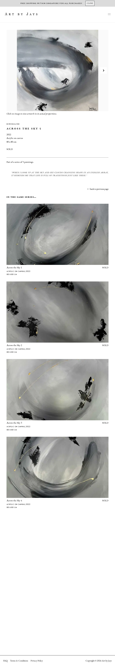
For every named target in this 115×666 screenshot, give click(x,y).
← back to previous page (98, 188)
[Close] (90, 3)
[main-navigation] (109, 14)
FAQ (5, 660)
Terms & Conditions (19, 660)
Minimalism (13, 124)
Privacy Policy (37, 660)
